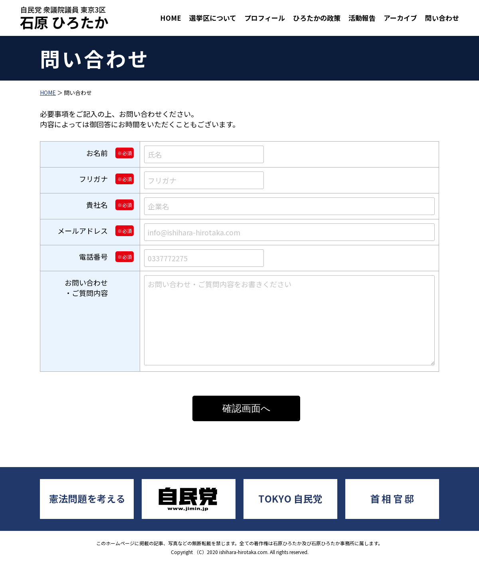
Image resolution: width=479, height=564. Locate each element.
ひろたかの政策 (316, 18)
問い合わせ (442, 18)
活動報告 (362, 18)
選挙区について (212, 18)
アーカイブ (400, 18)
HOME (170, 18)
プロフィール (264, 18)
